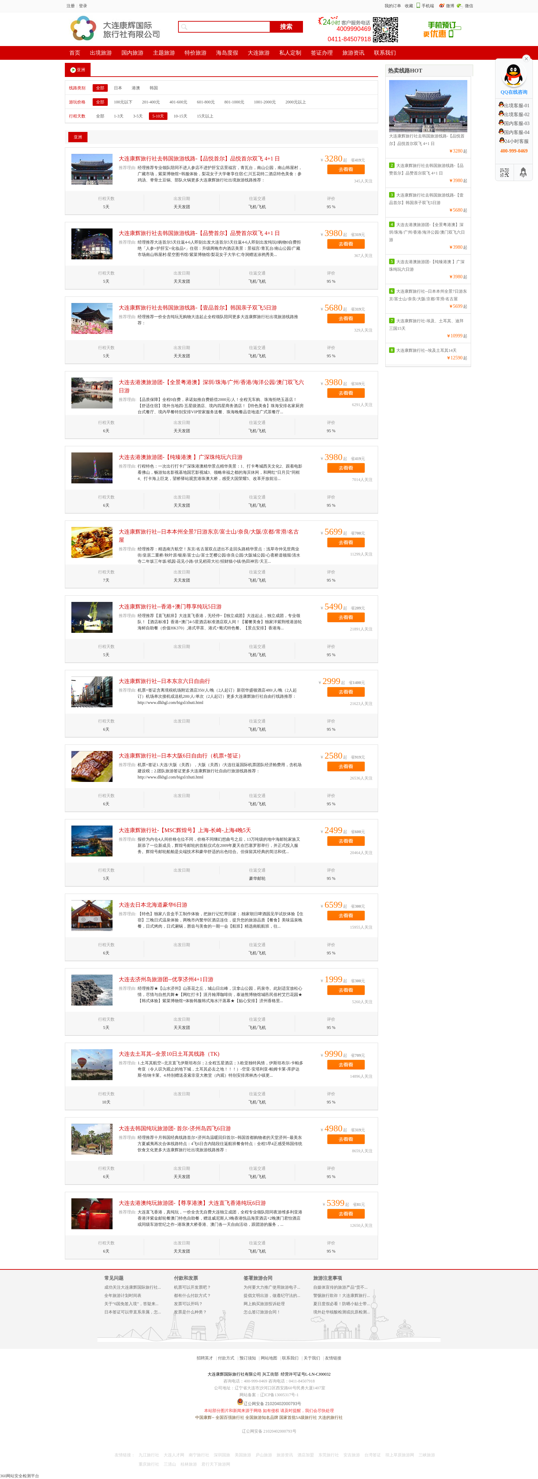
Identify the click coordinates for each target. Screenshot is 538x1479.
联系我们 (290, 1358)
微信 (469, 5)
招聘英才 (205, 1358)
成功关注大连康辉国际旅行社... (132, 1287)
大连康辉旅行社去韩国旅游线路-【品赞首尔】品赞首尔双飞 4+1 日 (199, 233)
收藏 (409, 5)
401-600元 (178, 102)
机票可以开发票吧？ (192, 1287)
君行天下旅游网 (215, 1464)
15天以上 (205, 116)
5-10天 (158, 116)
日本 (118, 88)
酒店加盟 (305, 1455)
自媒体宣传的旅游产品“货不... (340, 1287)
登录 (83, 5)
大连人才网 (174, 1455)
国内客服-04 (514, 132)
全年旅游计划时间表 (122, 1295)
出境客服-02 (514, 114)
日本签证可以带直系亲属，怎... (132, 1312)
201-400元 (151, 102)
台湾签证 (372, 1455)
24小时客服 (514, 141)
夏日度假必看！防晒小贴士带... (341, 1303)
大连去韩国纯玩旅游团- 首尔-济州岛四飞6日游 (175, 1128)
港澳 (136, 88)
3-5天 (138, 116)
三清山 (170, 1464)
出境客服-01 (514, 105)
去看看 (346, 169)
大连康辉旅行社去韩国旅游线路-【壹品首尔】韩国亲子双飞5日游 (198, 308)
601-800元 (206, 102)
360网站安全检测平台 (19, 1476)
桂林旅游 (188, 1464)
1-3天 (119, 116)
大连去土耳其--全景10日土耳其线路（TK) (169, 1054)
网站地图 (269, 1358)
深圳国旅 (222, 1455)
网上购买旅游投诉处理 (264, 1303)
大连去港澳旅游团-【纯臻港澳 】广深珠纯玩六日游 (181, 457)
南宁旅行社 (199, 1455)
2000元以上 (295, 102)
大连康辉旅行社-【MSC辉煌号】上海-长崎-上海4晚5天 (185, 830)
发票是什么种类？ (190, 1312)
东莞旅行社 (328, 1455)
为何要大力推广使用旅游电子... (272, 1287)
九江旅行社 (149, 1455)
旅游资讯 (285, 1455)
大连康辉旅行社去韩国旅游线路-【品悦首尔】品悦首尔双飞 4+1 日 (199, 158)
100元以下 (123, 102)
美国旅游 (243, 1455)
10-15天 (180, 116)
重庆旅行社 (149, 1464)
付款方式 (226, 1358)
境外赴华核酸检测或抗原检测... (341, 1312)
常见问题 (114, 1278)
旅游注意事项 (327, 1278)
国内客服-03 (514, 123)
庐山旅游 (264, 1455)
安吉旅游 (351, 1455)
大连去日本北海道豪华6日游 (153, 905)
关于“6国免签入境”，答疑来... (131, 1303)
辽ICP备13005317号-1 (279, 1394)
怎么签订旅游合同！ (262, 1312)
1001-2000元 (265, 102)
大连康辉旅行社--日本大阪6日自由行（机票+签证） (181, 756)
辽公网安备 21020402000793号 (269, 1431)
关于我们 (312, 1358)
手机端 (428, 5)
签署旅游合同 (258, 1278)
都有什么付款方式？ (192, 1295)
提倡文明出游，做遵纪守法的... (272, 1295)
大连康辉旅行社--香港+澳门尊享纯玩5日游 (170, 606)
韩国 (154, 88)
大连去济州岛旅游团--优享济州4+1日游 (166, 979)
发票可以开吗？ (188, 1303)
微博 (450, 5)
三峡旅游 (427, 1455)
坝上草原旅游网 (399, 1455)
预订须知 (247, 1358)
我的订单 (393, 5)
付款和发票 (186, 1278)
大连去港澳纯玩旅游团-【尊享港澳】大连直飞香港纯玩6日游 (192, 1203)
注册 (71, 5)
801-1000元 (234, 102)
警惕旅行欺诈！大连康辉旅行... (341, 1295)
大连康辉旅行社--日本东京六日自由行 (164, 681)
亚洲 (77, 70)
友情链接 (333, 1358)
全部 (100, 88)
